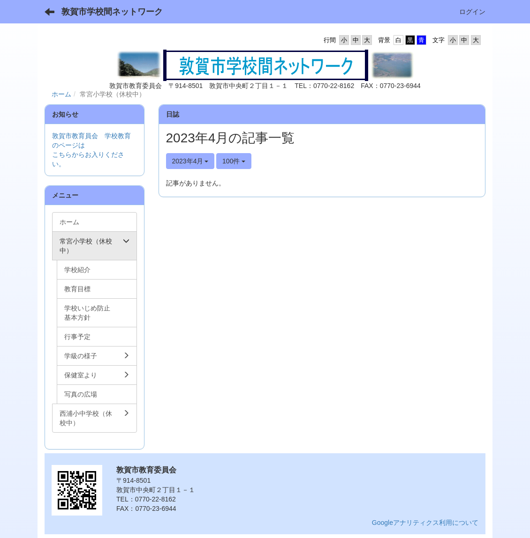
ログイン (472, 11)
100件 (233, 161)
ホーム (61, 94)
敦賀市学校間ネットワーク (112, 11)
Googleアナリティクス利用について (425, 522)
